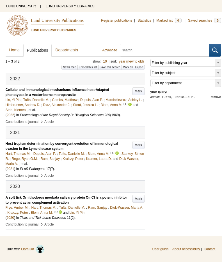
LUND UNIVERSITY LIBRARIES (70, 6)
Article (49, 122)
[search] (164, 50)
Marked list (168, 20)
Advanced (109, 50)
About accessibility (186, 249)
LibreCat (33, 249)
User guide (160, 249)
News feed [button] (69, 67)
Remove (215, 96)
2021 (10, 169)
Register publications (116, 20)
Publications (37, 50)
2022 (10, 115)
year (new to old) (131, 61)
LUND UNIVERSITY (21, 6)
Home (14, 50)
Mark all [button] (128, 67)
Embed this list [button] (88, 67)
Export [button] (139, 67)
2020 (10, 218)
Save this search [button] (110, 67)
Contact (209, 249)
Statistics (144, 20)
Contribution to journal (22, 122)
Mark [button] (138, 91)
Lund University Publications (57, 20)
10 (105, 61)
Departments (66, 50)
